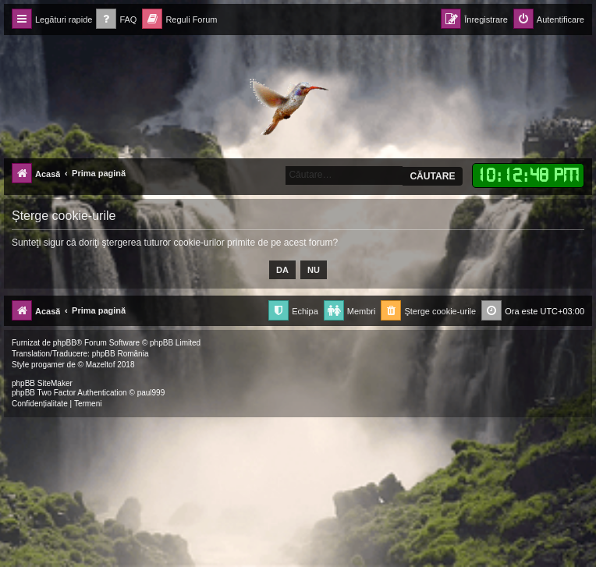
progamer (48, 364)
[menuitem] (116, 20)
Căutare (432, 176)
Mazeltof (100, 364)
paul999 (151, 392)
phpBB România (120, 353)
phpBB (64, 342)
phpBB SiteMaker (42, 383)
